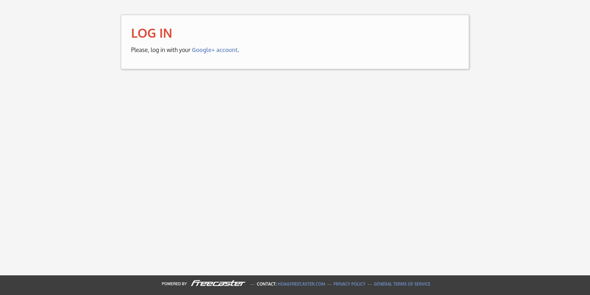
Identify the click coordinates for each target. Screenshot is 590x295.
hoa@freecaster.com (301, 283)
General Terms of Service (402, 283)
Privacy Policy (349, 283)
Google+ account (215, 49)
